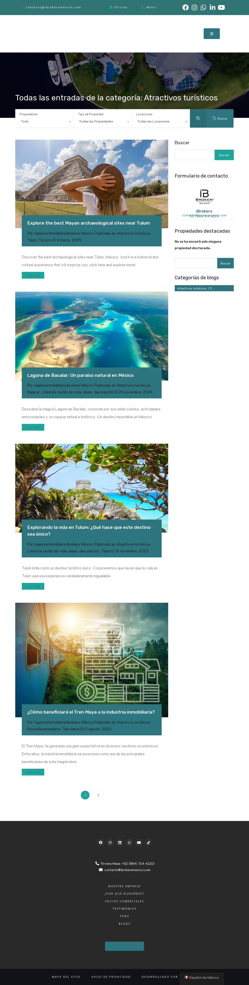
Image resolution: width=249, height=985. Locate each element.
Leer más (33, 275)
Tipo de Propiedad (90, 114)
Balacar (33, 391)
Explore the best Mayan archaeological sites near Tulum (88, 223)
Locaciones (144, 114)
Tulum (32, 239)
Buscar (182, 142)
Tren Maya (70, 728)
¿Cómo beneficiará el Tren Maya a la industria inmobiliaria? (91, 712)
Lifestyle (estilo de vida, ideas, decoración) (78, 391)
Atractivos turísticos (133, 233)
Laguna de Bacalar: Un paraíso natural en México (80, 375)
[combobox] (44, 122)
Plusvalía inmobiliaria (43, 728)
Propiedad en (29, 114)
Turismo (45, 239)
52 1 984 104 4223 (204, 216)
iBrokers (204, 211)
